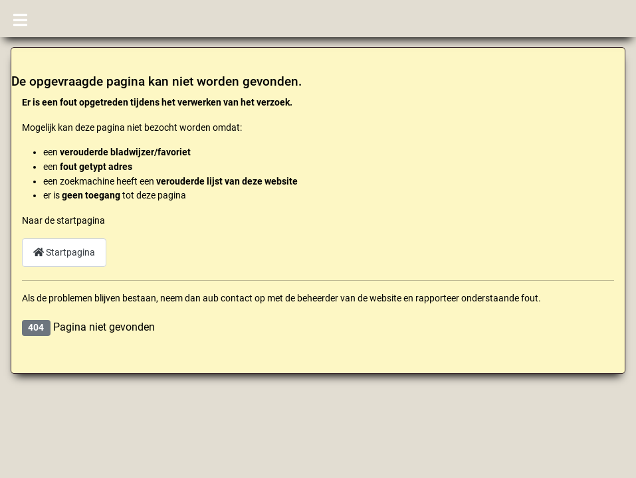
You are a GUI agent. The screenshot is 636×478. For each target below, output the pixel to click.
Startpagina (64, 252)
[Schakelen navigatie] (20, 18)
